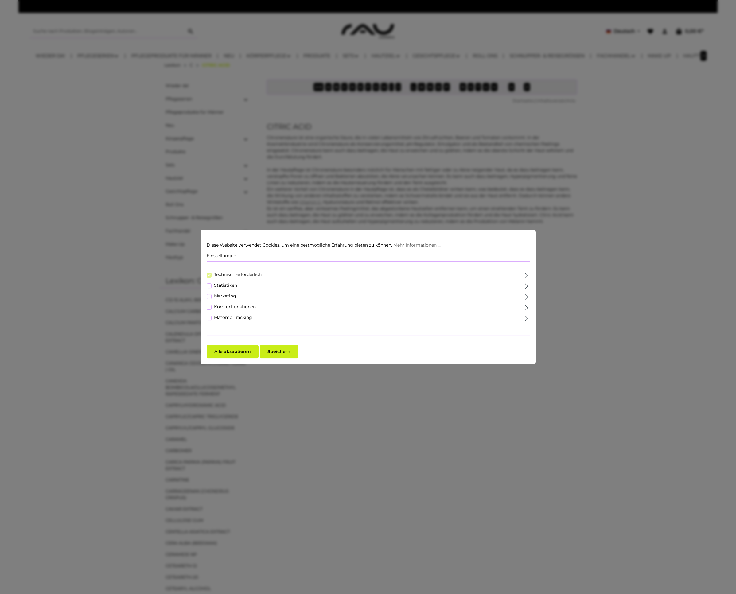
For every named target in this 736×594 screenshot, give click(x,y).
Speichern (278, 351)
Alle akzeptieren (232, 351)
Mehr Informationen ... (417, 245)
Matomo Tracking (233, 317)
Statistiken (225, 285)
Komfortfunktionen (235, 306)
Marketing (225, 296)
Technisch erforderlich (238, 274)
